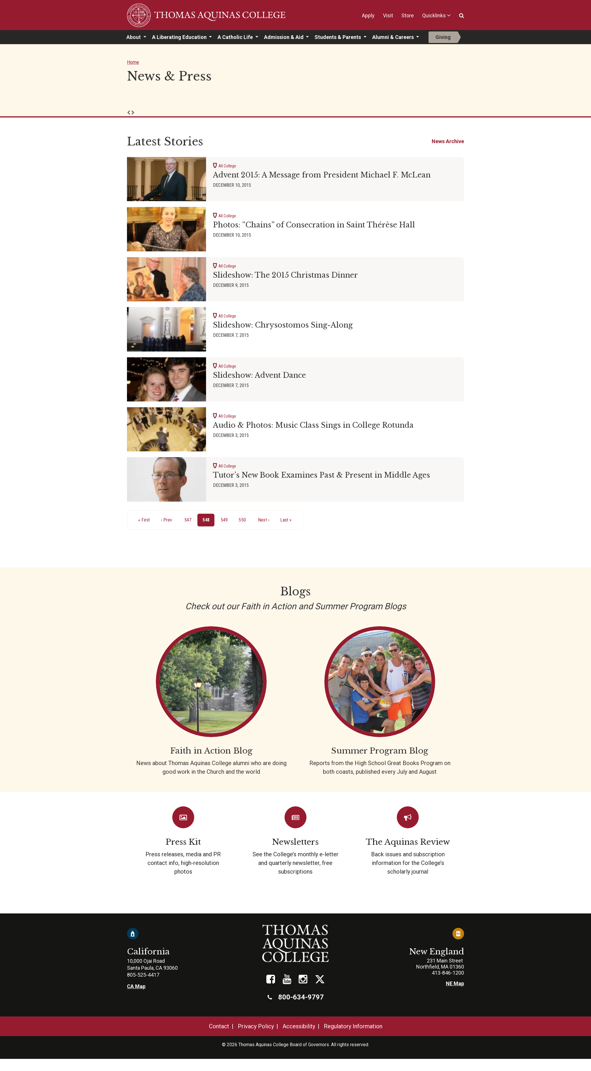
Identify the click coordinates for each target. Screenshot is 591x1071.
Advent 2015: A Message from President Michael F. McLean (322, 175)
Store (407, 15)
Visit (388, 15)
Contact (219, 1026)
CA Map (136, 986)
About (134, 37)
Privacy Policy (256, 1026)
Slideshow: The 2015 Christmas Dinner (285, 275)
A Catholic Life (236, 37)
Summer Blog (379, 701)
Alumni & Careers (393, 37)
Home (133, 62)
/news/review (408, 841)
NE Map (455, 983)
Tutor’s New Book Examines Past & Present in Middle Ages (321, 475)
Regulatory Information (353, 1026)
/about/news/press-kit (183, 841)
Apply (368, 15)
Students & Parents (338, 37)
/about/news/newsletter (295, 841)
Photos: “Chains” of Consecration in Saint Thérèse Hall (314, 224)
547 (189, 519)
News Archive (448, 141)
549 (225, 519)
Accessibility (299, 1026)
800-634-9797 (296, 997)
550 (243, 519)
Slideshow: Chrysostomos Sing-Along (283, 325)
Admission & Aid (284, 37)
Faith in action (211, 701)
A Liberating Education (180, 37)
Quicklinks (434, 15)
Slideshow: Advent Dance (259, 375)
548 (209, 521)
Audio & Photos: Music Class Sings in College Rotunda (313, 425)
